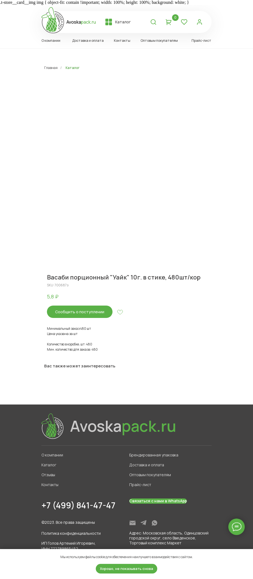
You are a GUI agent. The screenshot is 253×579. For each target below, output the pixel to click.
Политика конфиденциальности (71, 533)
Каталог (73, 67)
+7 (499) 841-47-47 (78, 505)
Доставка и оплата (146, 464)
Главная (51, 67)
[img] (132, 523)
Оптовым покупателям (150, 474)
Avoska (81, 22)
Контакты (49, 484)
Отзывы (48, 474)
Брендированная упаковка (153, 455)
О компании (52, 455)
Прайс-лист (140, 484)
